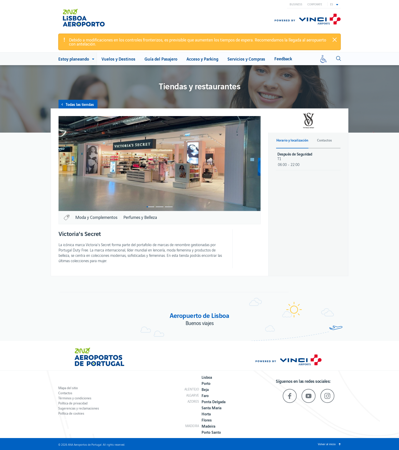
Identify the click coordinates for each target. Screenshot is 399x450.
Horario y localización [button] (292, 140)
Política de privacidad (73, 403)
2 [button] (159, 206)
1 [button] (150, 206)
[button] (334, 4)
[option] (160, 163)
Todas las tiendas (80, 104)
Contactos (65, 392)
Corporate (314, 4)
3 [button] (169, 206)
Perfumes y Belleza (140, 217)
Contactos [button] (324, 140)
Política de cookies (71, 413)
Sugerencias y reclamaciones (78, 408)
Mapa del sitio (68, 387)
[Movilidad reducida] (323, 58)
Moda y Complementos (96, 217)
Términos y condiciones (74, 398)
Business (296, 4)
